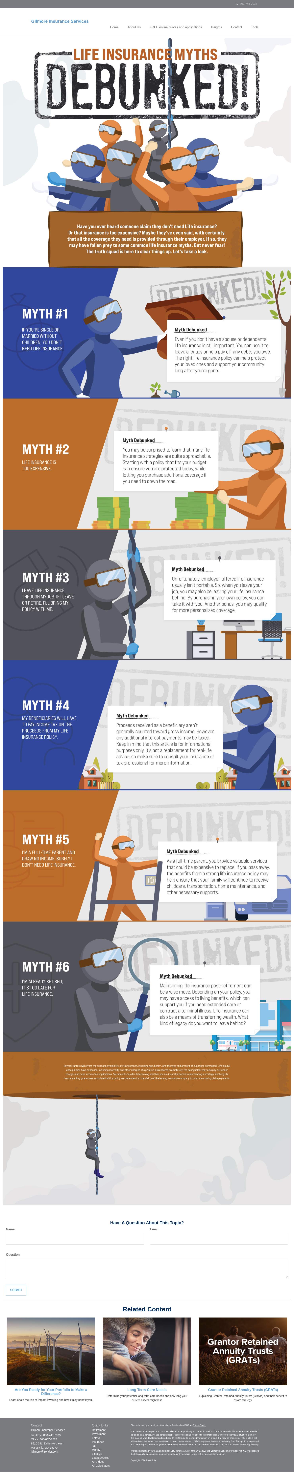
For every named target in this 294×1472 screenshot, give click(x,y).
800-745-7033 (246, 3)
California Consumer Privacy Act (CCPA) (230, 1451)
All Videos (98, 1462)
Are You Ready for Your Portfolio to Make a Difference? (51, 1392)
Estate (96, 1438)
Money (96, 1450)
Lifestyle (97, 1454)
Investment (99, 1434)
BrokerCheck (199, 1425)
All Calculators (101, 1466)
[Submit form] (16, 1290)
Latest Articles (100, 1458)
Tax (94, 1446)
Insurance (98, 1442)
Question (13, 1255)
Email (154, 1229)
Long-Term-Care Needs (147, 1390)
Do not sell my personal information (208, 1454)
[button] (130, 22)
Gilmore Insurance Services (60, 21)
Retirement (99, 1430)
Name (10, 1229)
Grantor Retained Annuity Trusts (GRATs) (243, 1390)
